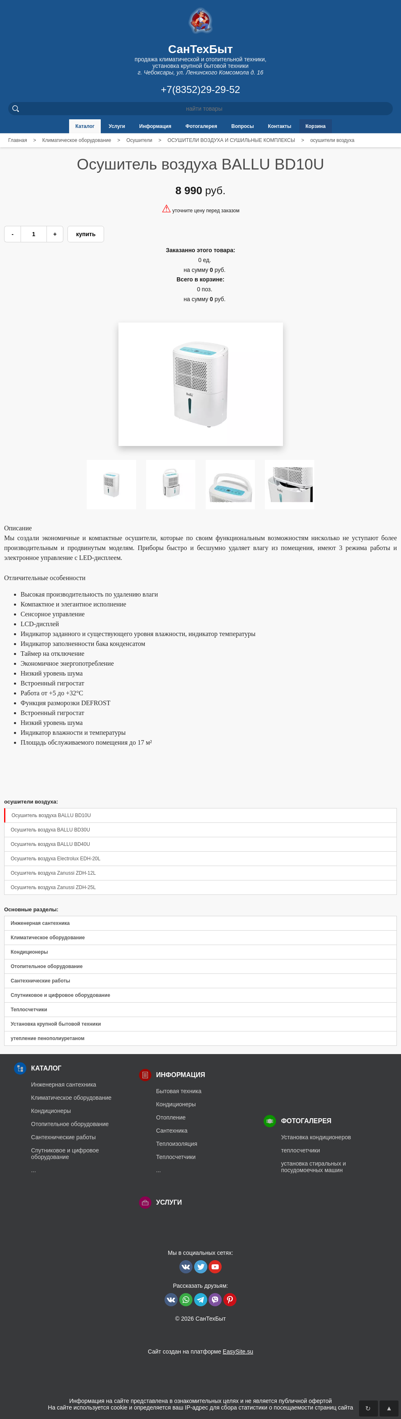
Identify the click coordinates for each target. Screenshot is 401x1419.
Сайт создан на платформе (200, 1351)
